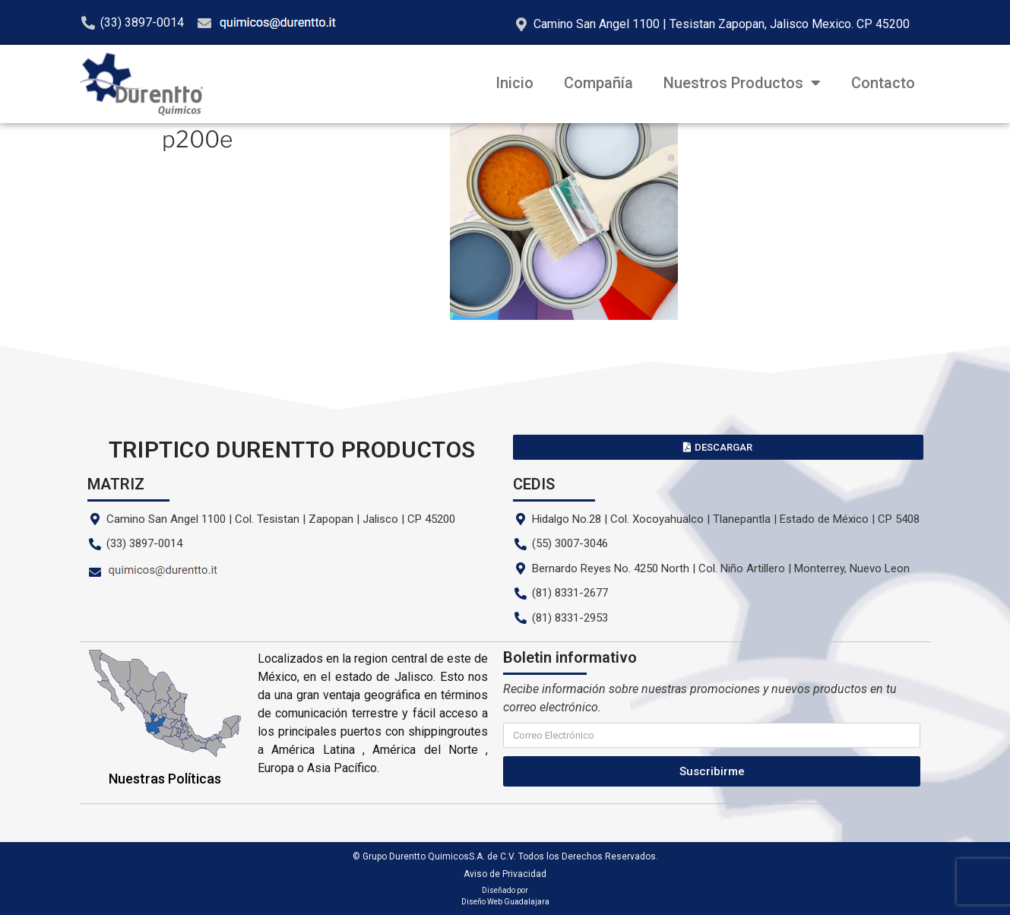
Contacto (883, 83)
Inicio (514, 83)
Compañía (598, 83)
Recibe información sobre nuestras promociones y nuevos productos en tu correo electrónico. (700, 698)
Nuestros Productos (742, 83)
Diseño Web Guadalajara (505, 902)
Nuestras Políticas (165, 779)
